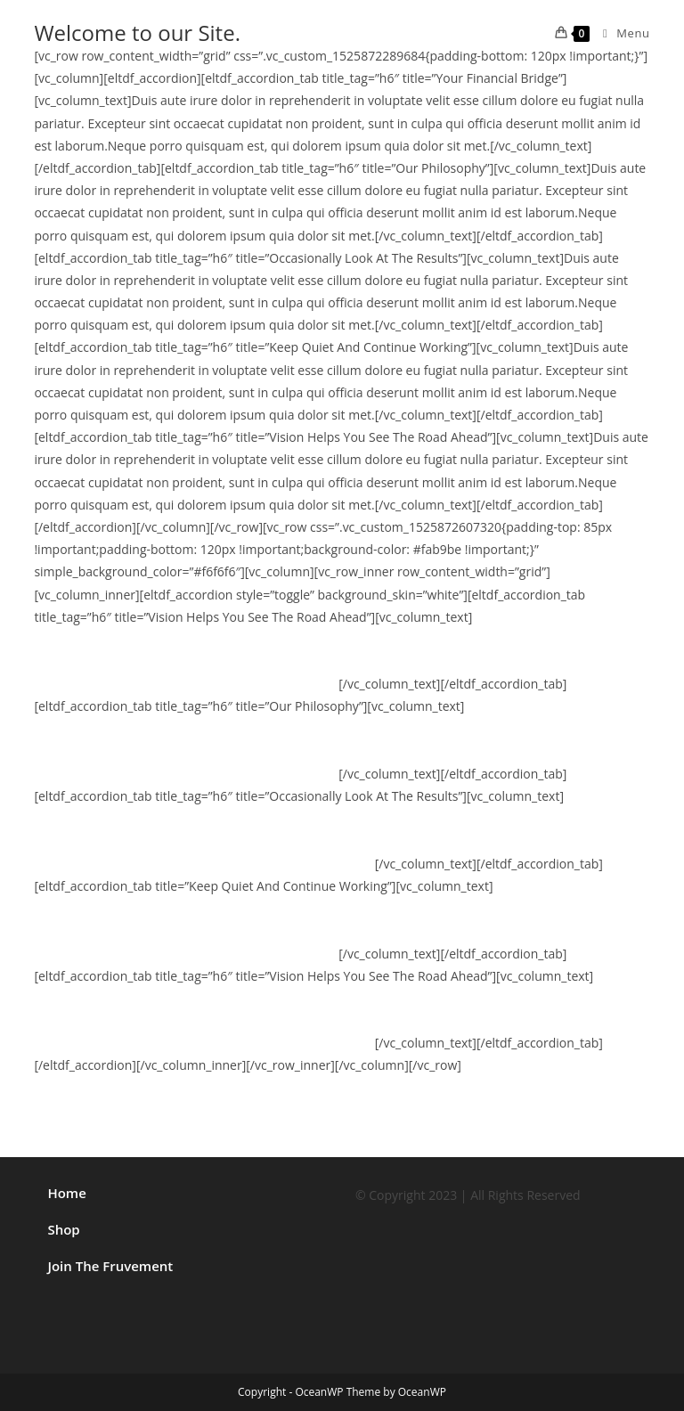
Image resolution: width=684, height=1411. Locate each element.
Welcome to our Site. (137, 32)
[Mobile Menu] (620, 33)
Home (66, 1193)
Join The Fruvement (110, 1266)
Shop (63, 1229)
